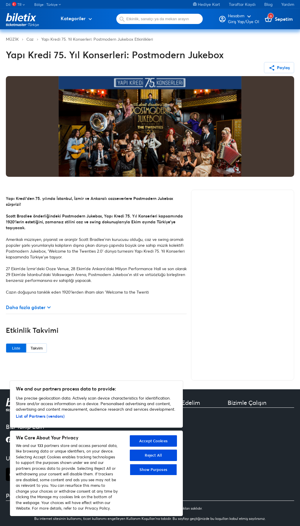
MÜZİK (12, 39)
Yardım (287, 4)
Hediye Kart (206, 4)
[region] (96, 448)
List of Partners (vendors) (40, 416)
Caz (30, 39)
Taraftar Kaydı (242, 4)
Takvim (36, 348)
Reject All (153, 455)
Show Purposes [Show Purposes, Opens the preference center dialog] (153, 469)
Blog (268, 4)
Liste (16, 348)
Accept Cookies (153, 440)
